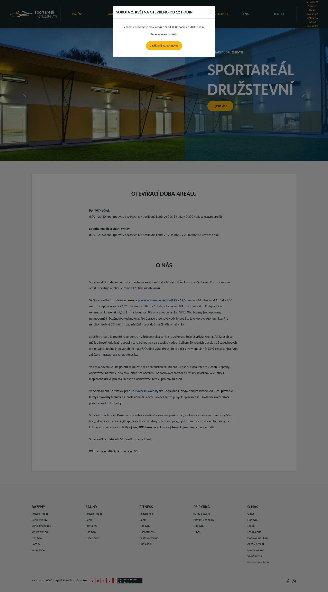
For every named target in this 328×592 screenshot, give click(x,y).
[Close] (210, 12)
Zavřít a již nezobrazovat (164, 45)
